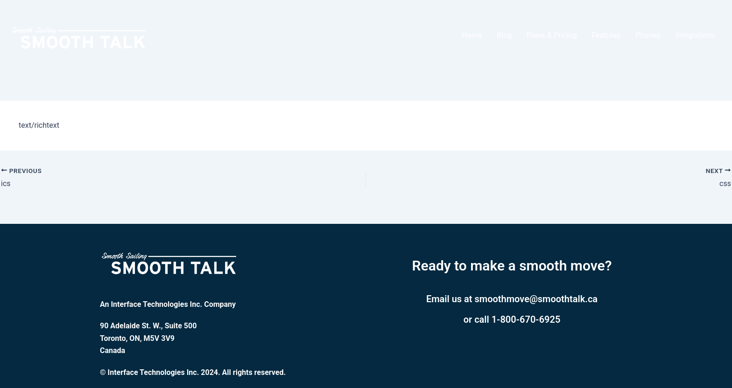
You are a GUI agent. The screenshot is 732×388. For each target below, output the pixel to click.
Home (472, 35)
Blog (504, 35)
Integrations (695, 35)
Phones (648, 35)
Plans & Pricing (552, 35)
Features (605, 35)
